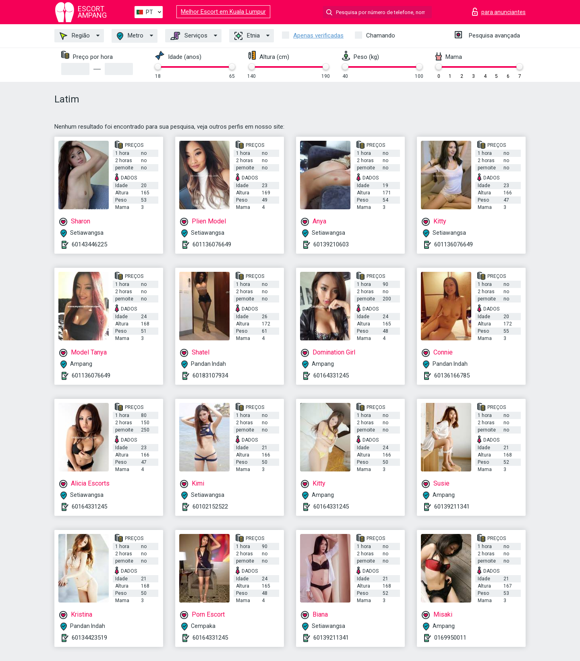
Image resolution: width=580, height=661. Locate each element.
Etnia (247, 36)
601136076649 (212, 244)
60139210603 (331, 244)
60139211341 (452, 506)
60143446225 (89, 244)
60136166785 (452, 375)
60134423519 (89, 637)
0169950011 (450, 637)
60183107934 (210, 375)
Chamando (380, 35)
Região (75, 36)
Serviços (188, 36)
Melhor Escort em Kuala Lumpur (223, 11)
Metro (130, 36)
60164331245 (331, 375)
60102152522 (210, 506)
